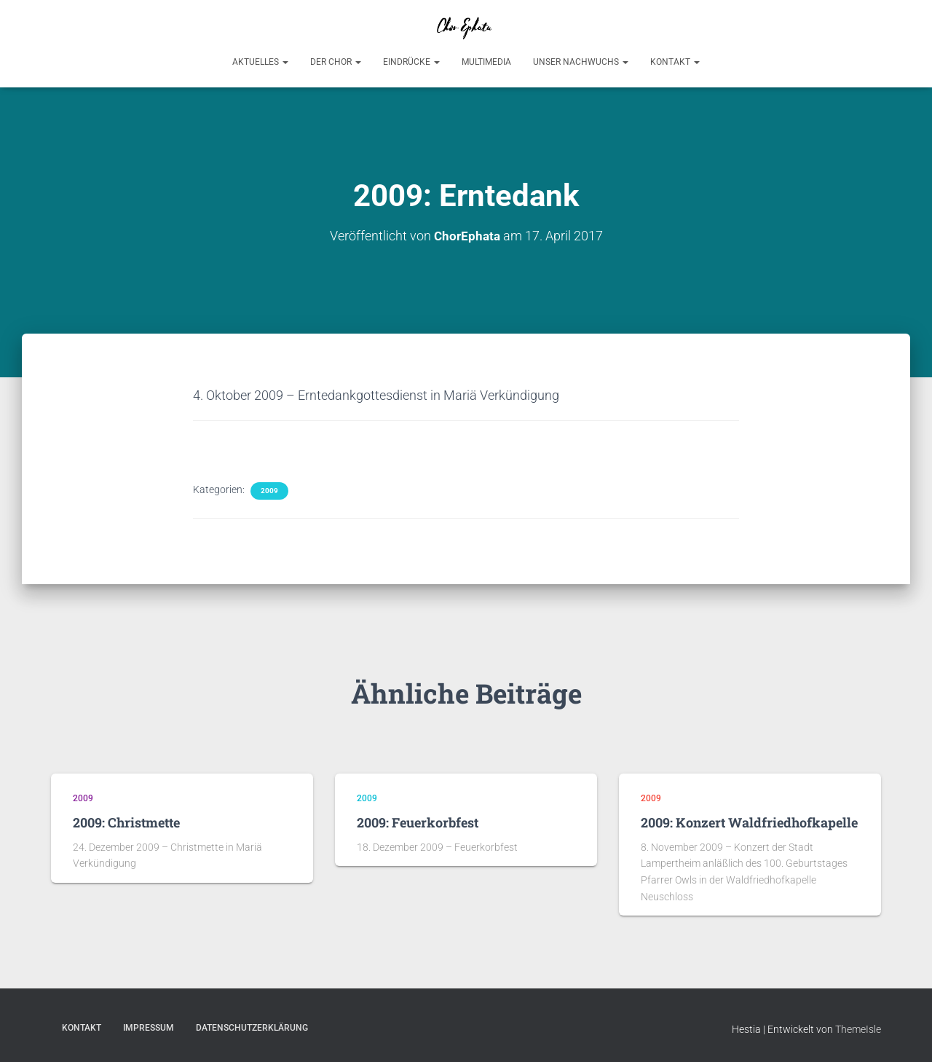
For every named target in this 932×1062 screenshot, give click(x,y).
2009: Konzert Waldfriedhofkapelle (749, 822)
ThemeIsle (858, 1029)
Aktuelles (260, 62)
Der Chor (335, 62)
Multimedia (486, 62)
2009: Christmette (126, 822)
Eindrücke (411, 62)
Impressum (148, 1028)
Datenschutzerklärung (252, 1028)
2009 (269, 491)
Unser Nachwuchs (580, 62)
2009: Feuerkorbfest (417, 822)
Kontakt (675, 62)
